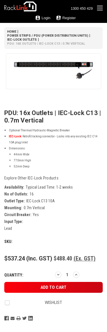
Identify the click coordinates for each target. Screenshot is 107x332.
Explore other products (31, 178)
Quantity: (13, 275)
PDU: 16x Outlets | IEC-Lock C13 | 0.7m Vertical (46, 44)
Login (43, 18)
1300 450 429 (82, 9)
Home (11, 31)
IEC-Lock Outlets (22, 40)
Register (66, 18)
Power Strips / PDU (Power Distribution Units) (47, 35)
